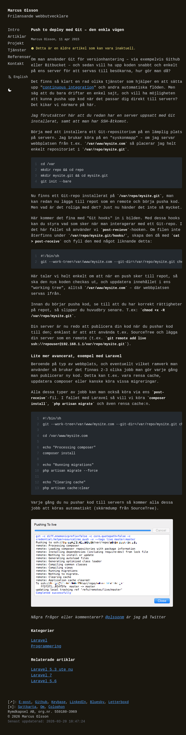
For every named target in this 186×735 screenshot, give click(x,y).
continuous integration (68, 87)
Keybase (58, 705)
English (21, 77)
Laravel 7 (41, 679)
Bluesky (97, 705)
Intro (13, 30)
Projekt (16, 43)
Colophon (56, 710)
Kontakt (16, 64)
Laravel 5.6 (44, 684)
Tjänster (17, 50)
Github (41, 705)
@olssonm (114, 620)
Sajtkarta (27, 710)
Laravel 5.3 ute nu (52, 673)
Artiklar (17, 36)
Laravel (39, 644)
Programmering (46, 649)
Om (42, 710)
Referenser (19, 57)
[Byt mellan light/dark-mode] (10, 90)
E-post (25, 705)
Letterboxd (118, 705)
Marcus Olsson (38, 13)
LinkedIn (78, 705)
